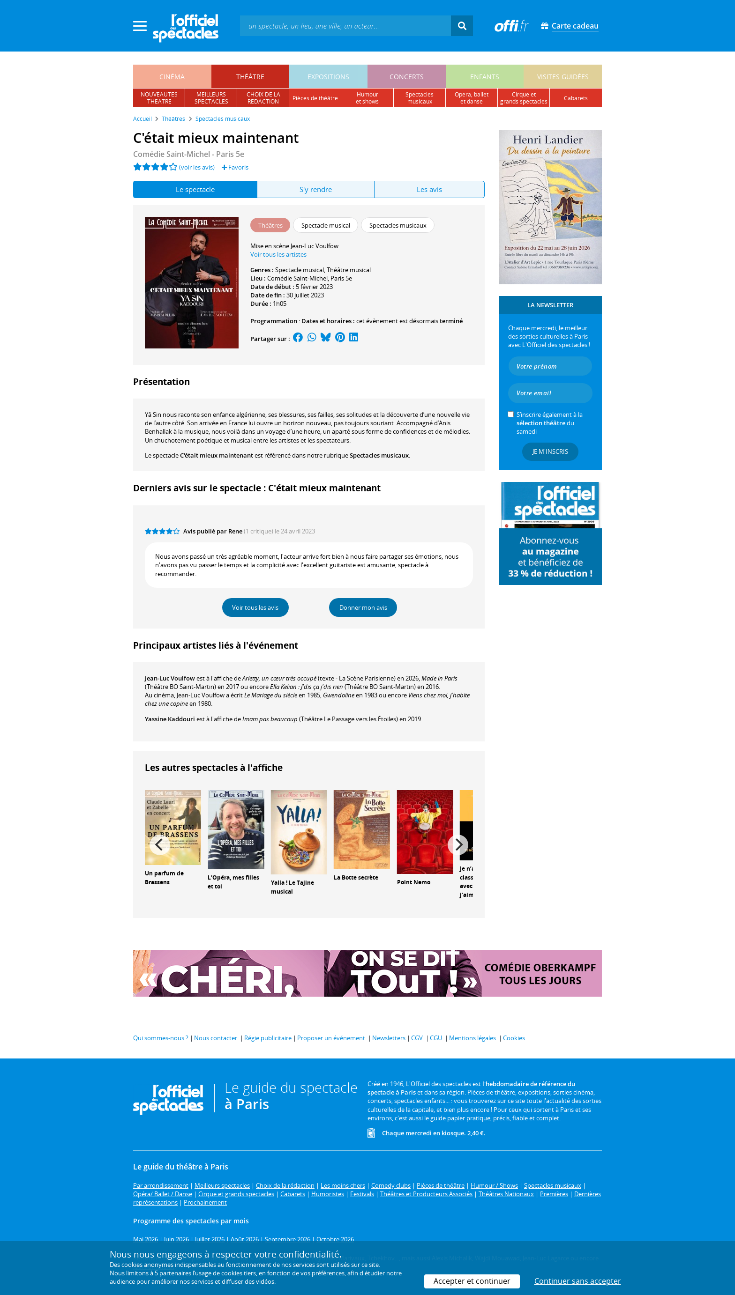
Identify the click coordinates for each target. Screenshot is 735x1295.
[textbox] (345, 25)
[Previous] (160, 845)
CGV (417, 1038)
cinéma (172, 76)
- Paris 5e (188, 154)
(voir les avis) (197, 167)
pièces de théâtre (315, 98)
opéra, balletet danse (471, 97)
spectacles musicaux (419, 97)
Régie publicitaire (268, 1038)
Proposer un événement (331, 1038)
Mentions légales (472, 1038)
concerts (407, 76)
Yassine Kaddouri (170, 719)
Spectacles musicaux (379, 455)
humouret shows (367, 97)
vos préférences (322, 1273)
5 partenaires (173, 1273)
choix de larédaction (263, 97)
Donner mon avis (363, 607)
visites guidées (563, 76)
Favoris (235, 167)
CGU (436, 1038)
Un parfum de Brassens (164, 877)
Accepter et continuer (472, 1281)
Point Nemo (413, 882)
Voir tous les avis (255, 607)
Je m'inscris (550, 451)
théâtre (250, 76)
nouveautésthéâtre (159, 97)
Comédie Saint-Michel (297, 278)
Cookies (514, 1038)
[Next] (458, 845)
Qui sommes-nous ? (160, 1038)
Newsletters (388, 1038)
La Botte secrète (356, 877)
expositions (328, 76)
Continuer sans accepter (577, 1281)
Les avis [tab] (429, 189)
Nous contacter (215, 1038)
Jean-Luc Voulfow (170, 678)
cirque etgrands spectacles (524, 97)
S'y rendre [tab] (316, 189)
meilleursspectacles (211, 97)
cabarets (576, 98)
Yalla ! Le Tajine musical (292, 887)
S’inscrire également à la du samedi (550, 423)
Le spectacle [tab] (195, 189)
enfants (484, 76)
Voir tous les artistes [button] (278, 254)
